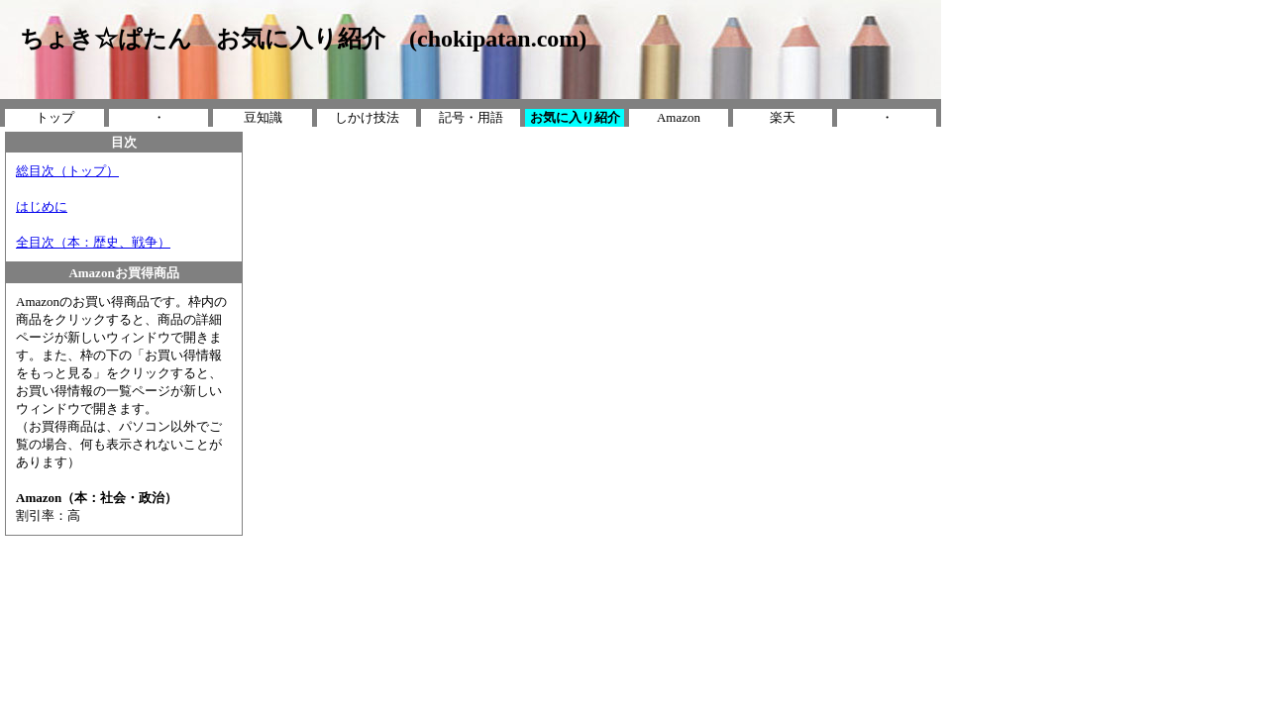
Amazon (678, 117)
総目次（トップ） (67, 170)
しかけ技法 (367, 117)
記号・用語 (471, 117)
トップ (55, 117)
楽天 (782, 117)
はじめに (41, 206)
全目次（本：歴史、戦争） (93, 242)
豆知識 (263, 117)
